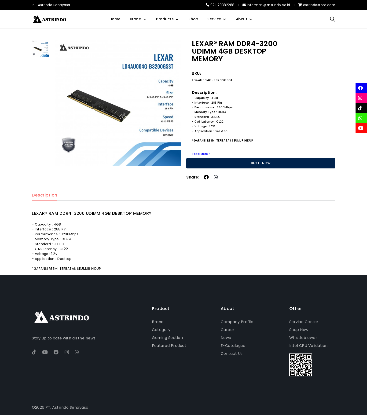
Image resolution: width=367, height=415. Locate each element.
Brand (136, 19)
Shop (193, 19)
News (226, 337)
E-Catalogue (233, 345)
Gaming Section (167, 337)
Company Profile (237, 321)
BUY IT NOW (261, 163)
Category (161, 329)
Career (228, 329)
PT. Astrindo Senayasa (51, 5)
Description (44, 195)
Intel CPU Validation (308, 345)
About (242, 19)
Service (214, 19)
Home (115, 19)
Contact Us (232, 353)
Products (165, 19)
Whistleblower (303, 337)
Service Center (304, 321)
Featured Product (169, 345)
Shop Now (298, 329)
